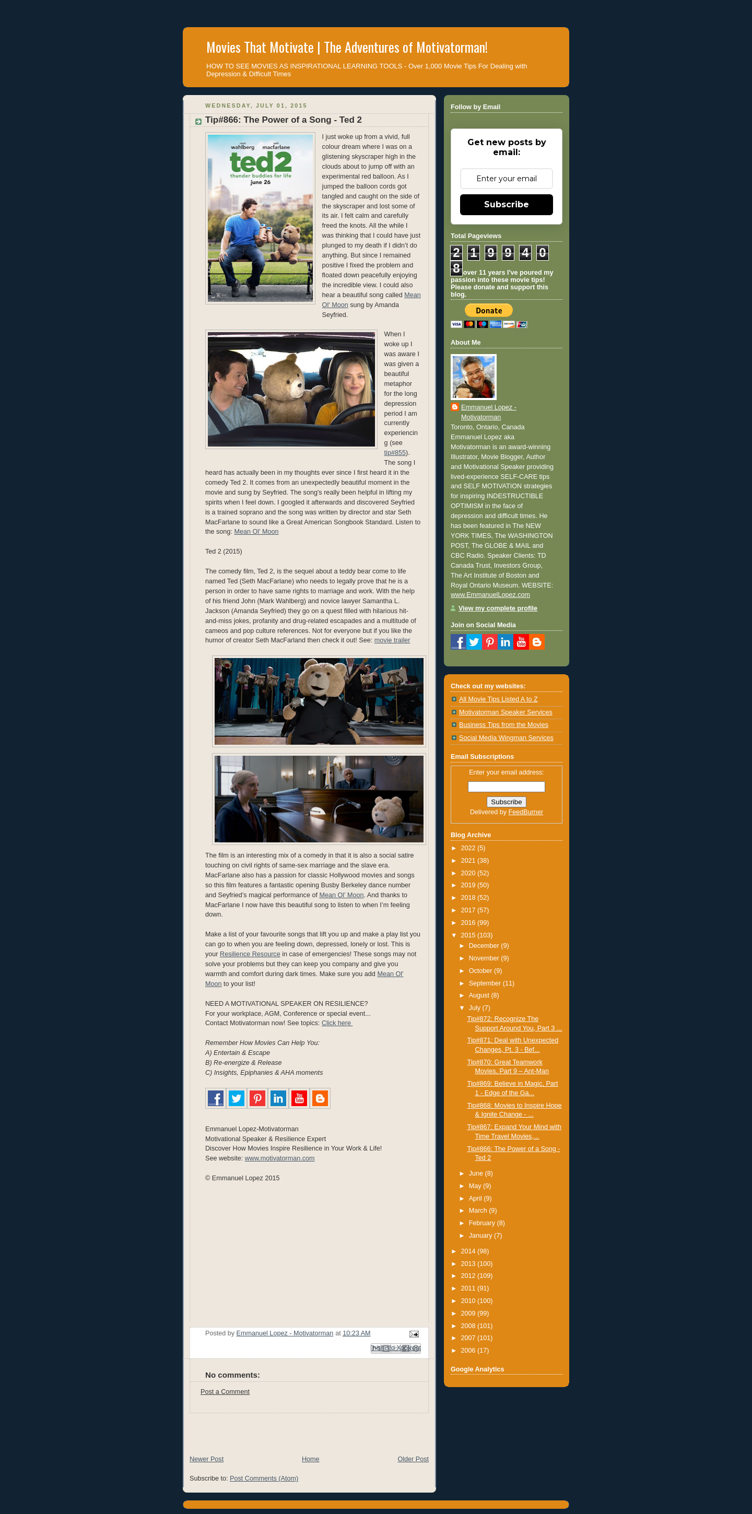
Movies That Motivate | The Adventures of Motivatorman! (347, 47)
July (476, 1008)
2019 (469, 885)
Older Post (413, 1459)
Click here (337, 1023)
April (476, 1198)
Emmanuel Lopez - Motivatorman (488, 412)
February (483, 1223)
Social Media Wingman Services (506, 738)
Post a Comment (225, 1391)
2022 (469, 848)
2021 (469, 860)
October (481, 971)
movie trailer (392, 640)
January (481, 1235)
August (480, 995)
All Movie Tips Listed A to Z (498, 699)
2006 (469, 1350)
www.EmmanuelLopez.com (490, 594)
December (485, 945)
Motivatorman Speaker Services (506, 712)
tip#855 (395, 452)
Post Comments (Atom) (264, 1478)
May (476, 1186)
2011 (469, 1288)
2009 (469, 1313)
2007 (469, 1338)
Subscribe (506, 204)
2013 (469, 1263)
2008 (469, 1326)
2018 (469, 897)
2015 (469, 935)
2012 (469, 1276)
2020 (469, 873)
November (485, 958)
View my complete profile (498, 608)
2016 (469, 922)
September (486, 983)
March (479, 1210)
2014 (469, 1251)
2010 (469, 1301)
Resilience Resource (250, 954)
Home (311, 1459)
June (477, 1173)
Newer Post (207, 1459)
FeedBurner (526, 812)
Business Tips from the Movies (503, 725)
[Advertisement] (305, 1429)
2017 (469, 910)
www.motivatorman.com (280, 1158)
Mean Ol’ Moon (256, 531)
